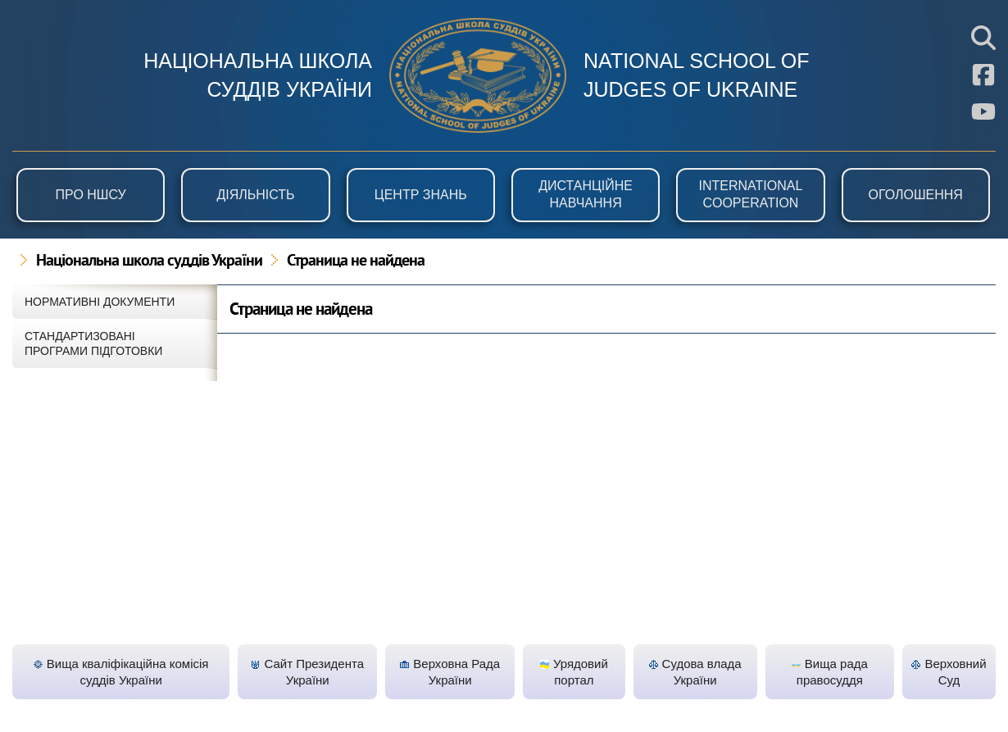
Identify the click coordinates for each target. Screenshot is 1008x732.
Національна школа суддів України (149, 261)
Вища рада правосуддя (830, 672)
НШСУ (477, 75)
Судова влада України (695, 672)
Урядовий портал (574, 672)
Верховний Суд (948, 672)
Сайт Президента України (307, 672)
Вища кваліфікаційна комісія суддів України (121, 672)
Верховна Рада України (450, 672)
